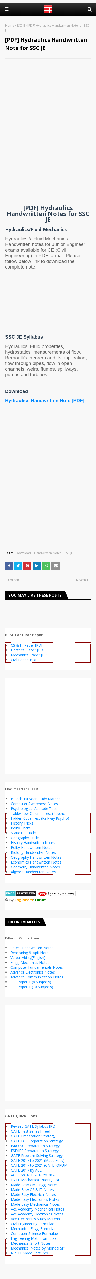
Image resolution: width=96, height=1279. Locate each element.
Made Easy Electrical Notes (33, 1194)
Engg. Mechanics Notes (29, 962)
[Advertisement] (48, 96)
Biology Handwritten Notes (33, 852)
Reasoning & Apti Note (29, 952)
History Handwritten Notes (33, 842)
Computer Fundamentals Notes (36, 967)
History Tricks (22, 823)
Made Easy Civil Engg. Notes (34, 1184)
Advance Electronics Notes (32, 972)
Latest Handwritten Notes (32, 947)
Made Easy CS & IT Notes (32, 1189)
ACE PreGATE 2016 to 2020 (33, 1175)
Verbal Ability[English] (27, 957)
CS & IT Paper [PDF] (28, 645)
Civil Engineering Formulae (32, 1223)
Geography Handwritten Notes (36, 857)
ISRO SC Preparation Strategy (35, 1145)
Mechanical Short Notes (31, 1243)
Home (9, 25)
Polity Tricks (21, 828)
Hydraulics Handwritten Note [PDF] (44, 400)
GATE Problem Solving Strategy (37, 1155)
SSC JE (21, 25)
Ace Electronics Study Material (36, 1218)
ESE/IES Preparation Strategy (35, 1150)
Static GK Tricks (24, 832)
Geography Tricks (25, 837)
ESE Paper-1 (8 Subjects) (30, 981)
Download (23, 553)
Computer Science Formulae (34, 1233)
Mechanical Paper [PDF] (31, 654)
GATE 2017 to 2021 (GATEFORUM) (40, 1165)
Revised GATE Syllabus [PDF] (35, 1126)
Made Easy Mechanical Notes (35, 1204)
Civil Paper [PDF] (24, 659)
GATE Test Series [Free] (30, 1131)
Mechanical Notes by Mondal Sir (37, 1248)
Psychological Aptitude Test (34, 808)
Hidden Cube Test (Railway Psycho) (40, 818)
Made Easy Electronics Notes (35, 1199)
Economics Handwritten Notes (36, 862)
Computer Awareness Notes (34, 803)
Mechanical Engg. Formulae (33, 1228)
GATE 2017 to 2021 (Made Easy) (38, 1160)
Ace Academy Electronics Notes (37, 1214)
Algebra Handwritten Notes (33, 871)
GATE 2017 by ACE (26, 1170)
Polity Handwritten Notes (31, 847)
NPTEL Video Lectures (29, 1253)
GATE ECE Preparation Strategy (37, 1140)
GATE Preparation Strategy (33, 1136)
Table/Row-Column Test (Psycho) (39, 813)
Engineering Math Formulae (34, 1238)
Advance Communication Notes (36, 977)
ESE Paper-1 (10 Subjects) (31, 986)
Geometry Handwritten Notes (35, 867)
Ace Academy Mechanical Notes (37, 1209)
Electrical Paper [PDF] (29, 650)
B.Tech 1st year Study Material (36, 798)
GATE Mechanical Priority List (35, 1179)
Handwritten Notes (47, 553)
